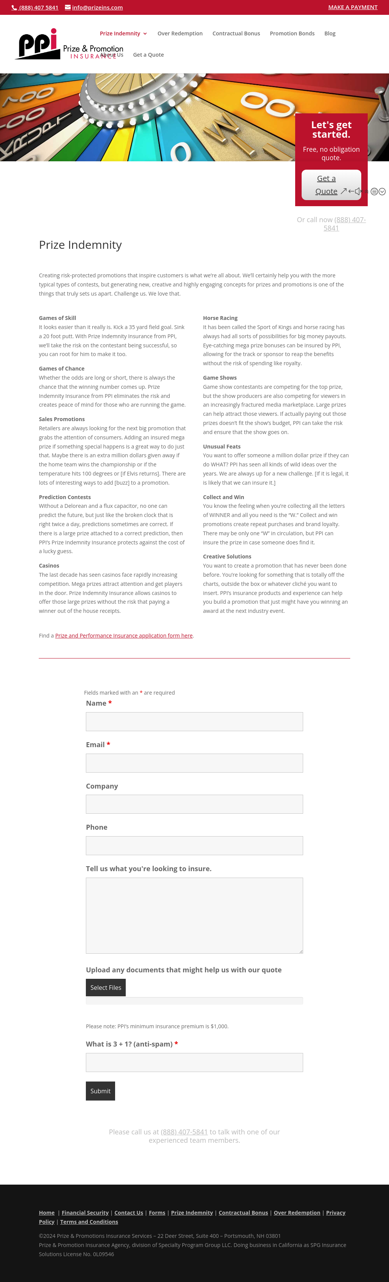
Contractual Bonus (236, 34)
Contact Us (128, 1212)
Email (98, 744)
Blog (329, 34)
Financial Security (85, 1212)
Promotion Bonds (292, 34)
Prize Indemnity (120, 34)
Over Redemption (180, 34)
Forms (157, 1212)
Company (102, 786)
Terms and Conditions (89, 1221)
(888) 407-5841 (345, 223)
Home (46, 1212)
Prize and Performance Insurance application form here (124, 635)
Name (99, 703)
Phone (97, 827)
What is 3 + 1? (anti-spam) (132, 1043)
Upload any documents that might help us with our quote (183, 969)
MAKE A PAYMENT (353, 7)
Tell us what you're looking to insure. (149, 868)
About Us (111, 55)
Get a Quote (148, 55)
